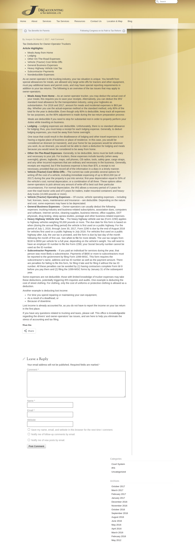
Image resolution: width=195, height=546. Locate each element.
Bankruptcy (120, 534)
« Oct (131, 160)
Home (23, 21)
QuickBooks (77, 529)
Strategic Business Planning (159, 529)
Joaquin (28, 39)
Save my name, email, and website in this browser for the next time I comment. (72, 445)
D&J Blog (138, 501)
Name (31, 416)
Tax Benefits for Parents (39, 31)
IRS (131, 38)
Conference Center (61, 529)
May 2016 (134, 95)
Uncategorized (136, 42)
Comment (33, 385)
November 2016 (137, 76)
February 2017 (136, 64)
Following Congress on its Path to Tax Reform (92, 31)
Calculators (132, 534)
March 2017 (135, 61)
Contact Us (96, 21)
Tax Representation (104, 534)
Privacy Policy (97, 538)
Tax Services (62, 21)
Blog (130, 21)
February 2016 (136, 107)
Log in (132, 173)
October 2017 (136, 57)
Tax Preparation (72, 534)
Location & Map (114, 21)
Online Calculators (38, 501)
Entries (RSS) (136, 177)
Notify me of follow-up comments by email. (53, 450)
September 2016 (137, 84)
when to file (33, 253)
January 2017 (136, 68)
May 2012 (134, 111)
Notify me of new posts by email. (48, 455)
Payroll (88, 529)
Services (47, 21)
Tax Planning (87, 534)
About (34, 21)
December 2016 (137, 72)
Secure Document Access (96, 501)
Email (31, 426)
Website (31, 435)
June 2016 (134, 91)
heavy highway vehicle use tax (87, 231)
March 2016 (135, 103)
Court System (136, 35)
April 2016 (134, 99)
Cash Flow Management (135, 529)
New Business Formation (38, 534)
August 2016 (135, 88)
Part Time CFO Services (105, 529)
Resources (80, 21)
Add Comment (57, 39)
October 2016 (136, 80)
